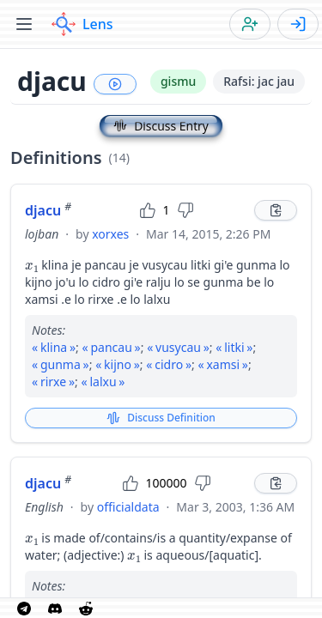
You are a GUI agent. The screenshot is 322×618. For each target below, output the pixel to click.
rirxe (53, 381)
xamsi (223, 364)
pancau (110, 347)
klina (53, 347)
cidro (169, 364)
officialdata (128, 507)
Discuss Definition (161, 417)
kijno (117, 364)
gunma (60, 364)
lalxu (102, 381)
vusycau (178, 347)
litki (234, 347)
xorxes (110, 234)
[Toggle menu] (24, 24)
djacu (48, 210)
